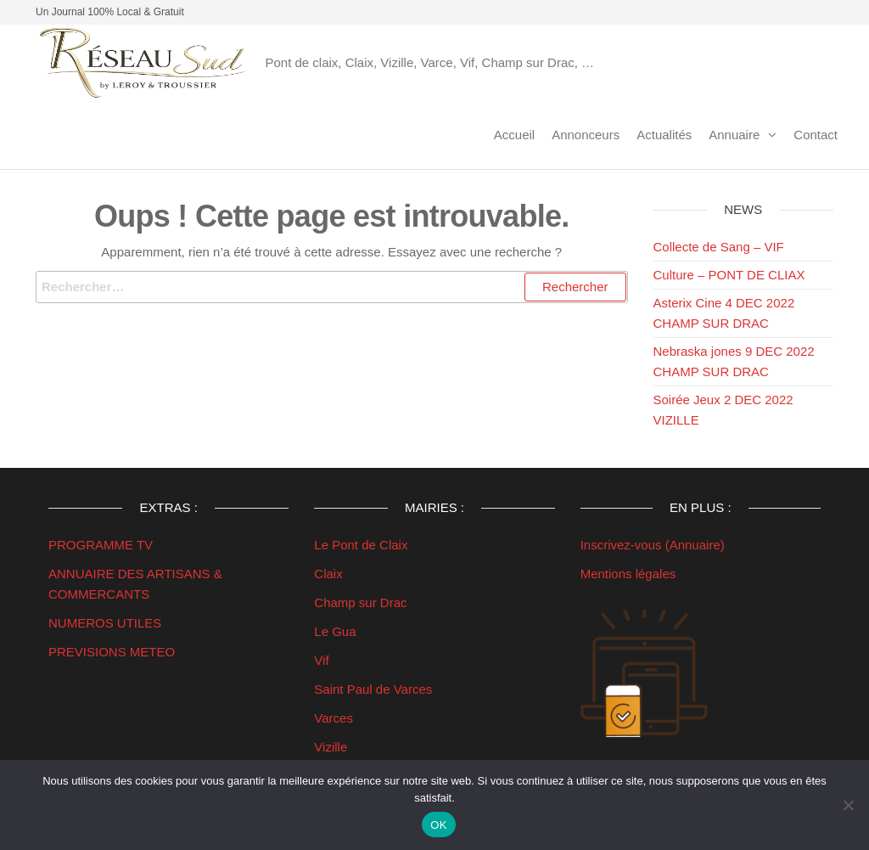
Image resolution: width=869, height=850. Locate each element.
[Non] (847, 805)
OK (438, 825)
